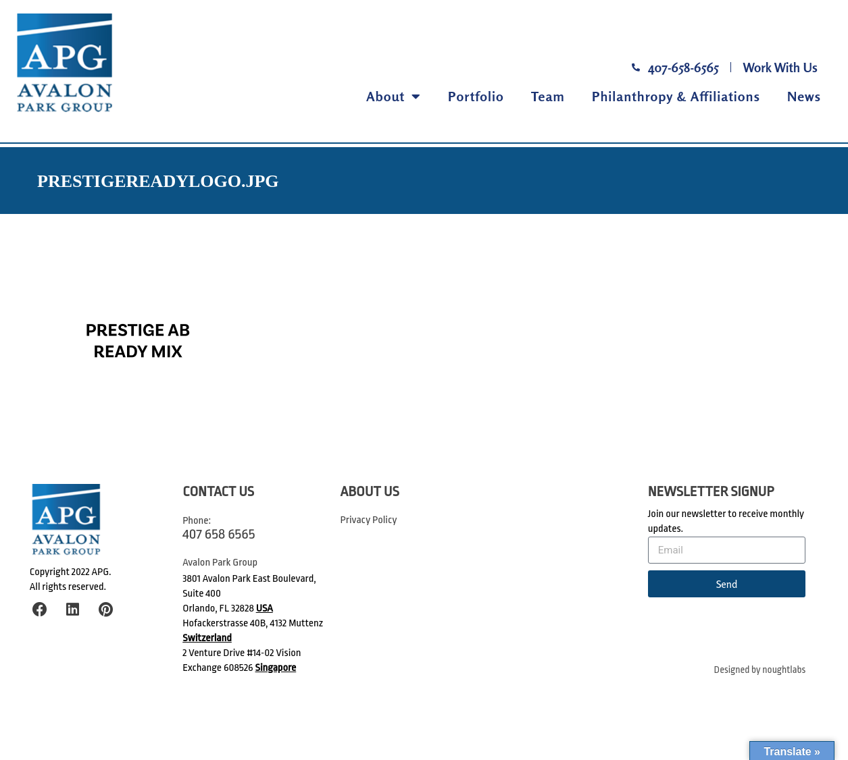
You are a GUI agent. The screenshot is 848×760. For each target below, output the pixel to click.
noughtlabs (783, 670)
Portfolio (476, 96)
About (393, 96)
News (804, 96)
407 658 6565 (218, 533)
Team (548, 96)
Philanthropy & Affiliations (676, 96)
